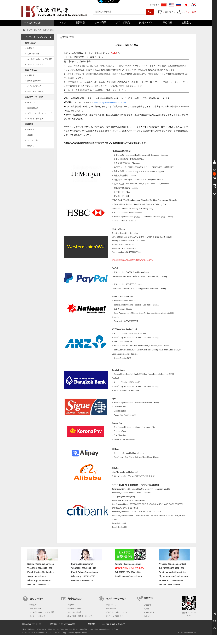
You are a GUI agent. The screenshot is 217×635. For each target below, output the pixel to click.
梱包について (32, 102)
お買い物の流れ (33, 54)
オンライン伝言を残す (36, 119)
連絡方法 (30, 146)
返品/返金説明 (32, 108)
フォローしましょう (35, 64)
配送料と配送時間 (34, 81)
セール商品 (100, 22)
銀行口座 (167, 22)
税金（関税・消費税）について (39, 92)
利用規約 (30, 48)
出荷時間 (30, 75)
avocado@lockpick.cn (177, 576)
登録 (194, 11)
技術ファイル (146, 22)
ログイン (185, 11)
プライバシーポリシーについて (39, 113)
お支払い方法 (32, 140)
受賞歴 (30, 135)
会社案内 (186, 22)
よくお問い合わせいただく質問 (39, 59)
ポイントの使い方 (34, 86)
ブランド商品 (123, 22)
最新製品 (80, 22)
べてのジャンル (36, 22)
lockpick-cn (40, 576)
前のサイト (154, 5)
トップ (62, 22)
